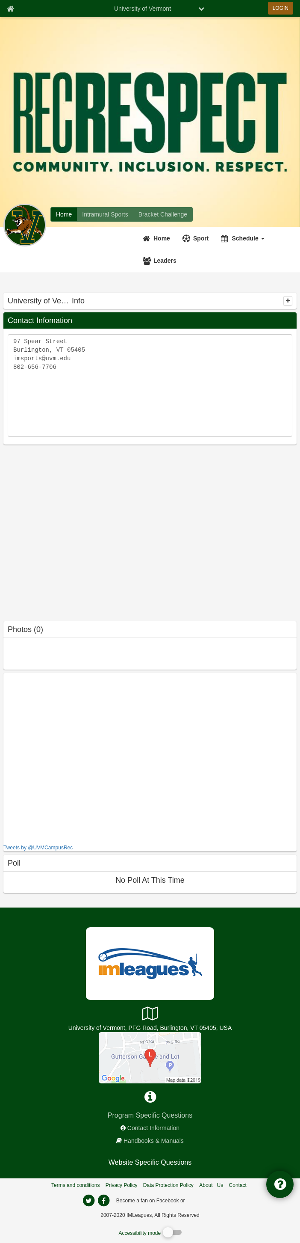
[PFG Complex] (150, 1057)
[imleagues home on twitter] (88, 1200)
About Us (211, 1185)
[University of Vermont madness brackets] (162, 214)
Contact (238, 1185)
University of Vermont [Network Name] (142, 8)
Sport (201, 238)
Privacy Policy (122, 1185)
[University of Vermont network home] (64, 214)
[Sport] (196, 238)
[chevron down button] (201, 8)
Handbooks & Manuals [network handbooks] (154, 1140)
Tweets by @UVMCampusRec (38, 848)
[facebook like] (67, 757)
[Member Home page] (10, 8)
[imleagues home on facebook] (103, 1200)
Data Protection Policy (168, 1185)
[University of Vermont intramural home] (105, 214)
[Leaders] (160, 260)
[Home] (157, 238)
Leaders (164, 260)
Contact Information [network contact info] (153, 1127)
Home (161, 238)
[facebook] (203, 1200)
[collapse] (287, 301)
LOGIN (280, 8)
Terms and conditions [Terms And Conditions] (75, 1185)
